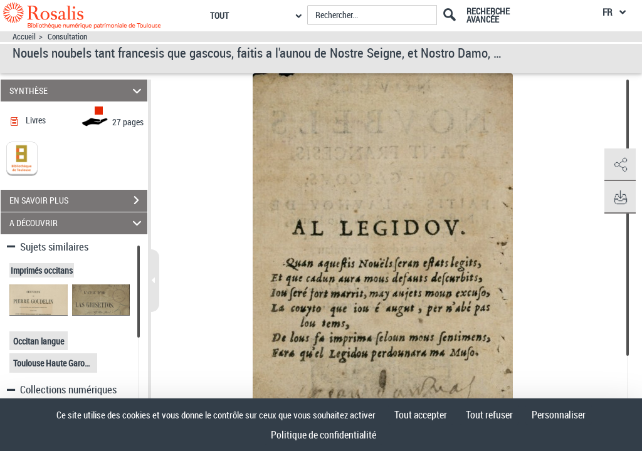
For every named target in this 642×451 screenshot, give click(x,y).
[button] (620, 164)
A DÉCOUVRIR (77, 223)
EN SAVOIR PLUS (78, 200)
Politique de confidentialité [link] (323, 435)
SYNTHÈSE (77, 90)
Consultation (67, 36)
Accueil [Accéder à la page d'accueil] (24, 36)
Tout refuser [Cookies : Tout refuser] (489, 415)
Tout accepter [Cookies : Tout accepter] (420, 415)
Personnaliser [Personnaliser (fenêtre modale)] (559, 415)
